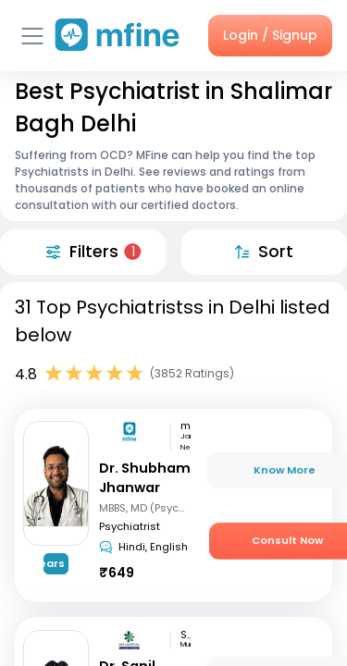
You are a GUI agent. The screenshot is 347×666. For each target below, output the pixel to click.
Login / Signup (270, 35)
